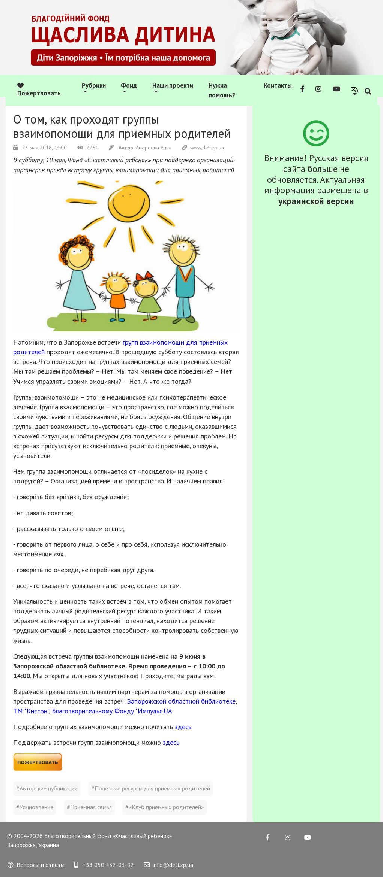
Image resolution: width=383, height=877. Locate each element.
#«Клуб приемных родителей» (164, 807)
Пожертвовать (39, 89)
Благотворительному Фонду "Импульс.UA (112, 711)
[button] (355, 90)
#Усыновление (34, 807)
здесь (183, 726)
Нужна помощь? (222, 90)
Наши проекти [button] (172, 85)
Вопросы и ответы (36, 864)
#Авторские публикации (47, 788)
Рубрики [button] (94, 85)
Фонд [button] (129, 85)
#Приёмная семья (89, 807)
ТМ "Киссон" (31, 711)
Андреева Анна (141, 147)
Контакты (278, 85)
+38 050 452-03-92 (104, 864)
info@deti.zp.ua (168, 864)
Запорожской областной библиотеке (181, 701)
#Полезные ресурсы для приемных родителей (150, 788)
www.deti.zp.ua (203, 147)
